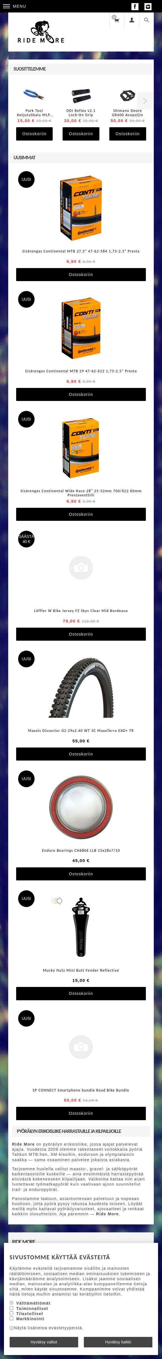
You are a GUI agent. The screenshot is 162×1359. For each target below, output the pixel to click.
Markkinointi (30, 1318)
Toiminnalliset (32, 1308)
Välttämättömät (33, 1303)
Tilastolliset (29, 1313)
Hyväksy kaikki (118, 1342)
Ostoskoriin (34, 133)
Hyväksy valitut (44, 1342)
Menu (14, 6)
